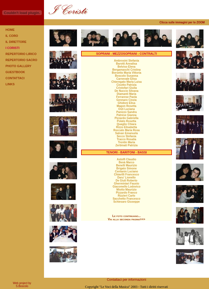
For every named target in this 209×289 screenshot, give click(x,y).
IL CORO (12, 35)
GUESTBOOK (15, 72)
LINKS (10, 84)
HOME (10, 29)
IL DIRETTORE (16, 41)
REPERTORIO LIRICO (21, 54)
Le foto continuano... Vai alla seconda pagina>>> (126, 217)
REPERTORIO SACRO (21, 60)
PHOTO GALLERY (18, 66)
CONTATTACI (15, 78)
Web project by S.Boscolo (22, 285)
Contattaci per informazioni (126, 280)
